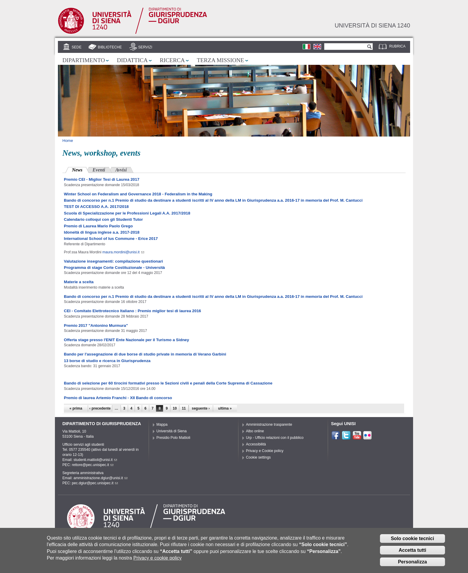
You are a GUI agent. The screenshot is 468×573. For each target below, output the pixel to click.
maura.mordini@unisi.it (123, 252)
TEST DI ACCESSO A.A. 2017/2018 (96, 206)
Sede (76, 47)
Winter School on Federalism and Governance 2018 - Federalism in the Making (138, 194)
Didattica (132, 60)
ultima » (225, 408)
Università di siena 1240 (372, 25)
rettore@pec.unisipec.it (93, 465)
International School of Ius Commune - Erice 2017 (111, 238)
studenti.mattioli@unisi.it (95, 460)
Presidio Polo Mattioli (173, 438)
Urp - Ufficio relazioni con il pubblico (275, 438)
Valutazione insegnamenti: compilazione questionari (113, 261)
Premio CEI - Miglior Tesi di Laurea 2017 (101, 179)
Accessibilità (256, 444)
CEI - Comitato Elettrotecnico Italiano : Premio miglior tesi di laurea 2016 (132, 311)
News (80, 169)
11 (184, 408)
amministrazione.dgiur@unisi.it (100, 478)
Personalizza (412, 563)
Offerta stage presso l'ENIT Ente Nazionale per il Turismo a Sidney (126, 340)
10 (175, 408)
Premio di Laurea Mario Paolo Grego (98, 226)
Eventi (99, 169)
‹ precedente (99, 408)
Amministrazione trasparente (269, 424)
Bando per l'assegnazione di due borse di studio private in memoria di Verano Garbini (145, 354)
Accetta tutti (412, 551)
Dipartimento (83, 60)
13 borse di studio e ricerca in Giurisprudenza (107, 360)
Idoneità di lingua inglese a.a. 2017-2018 (101, 232)
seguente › (201, 408)
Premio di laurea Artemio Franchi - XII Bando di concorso (118, 398)
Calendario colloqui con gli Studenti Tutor (103, 219)
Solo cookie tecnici (412, 540)
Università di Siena (171, 431)
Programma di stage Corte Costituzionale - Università (114, 267)
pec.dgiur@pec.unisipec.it (95, 483)
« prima (76, 408)
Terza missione (220, 60)
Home (67, 140)
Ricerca (172, 60)
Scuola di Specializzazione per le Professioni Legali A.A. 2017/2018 (127, 213)
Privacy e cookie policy (157, 559)
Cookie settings (258, 457)
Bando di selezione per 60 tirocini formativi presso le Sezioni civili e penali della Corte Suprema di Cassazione (168, 383)
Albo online (255, 431)
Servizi (145, 47)
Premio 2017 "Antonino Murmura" (96, 325)
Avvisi (121, 169)
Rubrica (397, 46)
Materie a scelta (79, 282)
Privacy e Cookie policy (265, 451)
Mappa (161, 424)
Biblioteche (110, 47)
